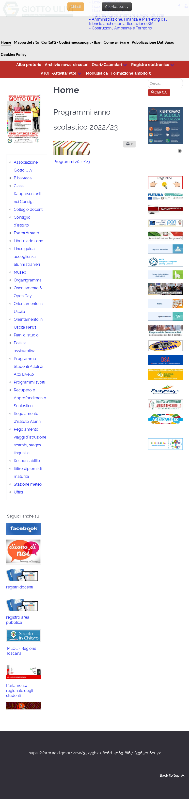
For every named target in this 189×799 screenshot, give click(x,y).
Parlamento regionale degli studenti (19, 690)
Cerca (159, 92)
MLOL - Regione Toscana (21, 651)
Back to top (172, 775)
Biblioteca (23, 178)
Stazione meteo (28, 484)
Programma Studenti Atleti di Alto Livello (28, 366)
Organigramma (28, 280)
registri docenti (19, 587)
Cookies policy (116, 7)
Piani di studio (26, 335)
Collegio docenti (28, 209)
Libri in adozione (28, 241)
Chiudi (76, 7)
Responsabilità (27, 460)
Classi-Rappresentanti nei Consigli (27, 194)
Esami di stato (26, 233)
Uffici (18, 492)
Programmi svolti (29, 382)
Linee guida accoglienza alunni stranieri (27, 256)
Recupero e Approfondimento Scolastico (30, 398)
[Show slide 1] (180, 151)
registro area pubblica (17, 620)
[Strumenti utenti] (129, 144)
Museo (20, 272)
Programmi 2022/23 (71, 161)
